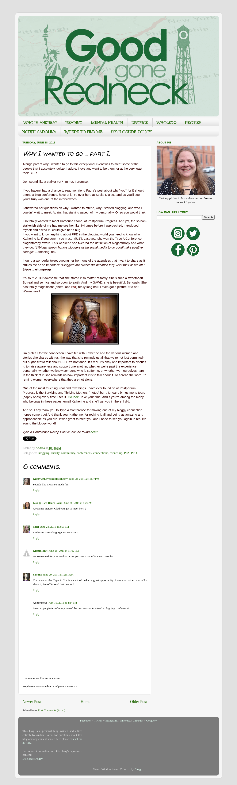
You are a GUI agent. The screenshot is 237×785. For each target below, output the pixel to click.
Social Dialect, (106, 194)
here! (94, 432)
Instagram (111, 720)
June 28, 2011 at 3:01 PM (54, 526)
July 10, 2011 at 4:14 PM (63, 602)
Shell (36, 526)
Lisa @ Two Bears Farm (47, 502)
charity (55, 453)
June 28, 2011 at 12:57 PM (84, 478)
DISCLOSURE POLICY (131, 131)
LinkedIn (138, 720)
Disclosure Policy (33, 758)
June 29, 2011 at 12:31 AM (58, 574)
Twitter (98, 720)
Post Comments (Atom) (51, 710)
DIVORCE (140, 122)
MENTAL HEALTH (107, 122)
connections (100, 453)
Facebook (85, 720)
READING (74, 122)
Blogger (139, 769)
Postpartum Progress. (103, 221)
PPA (126, 453)
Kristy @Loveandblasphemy (50, 478)
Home (85, 701)
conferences (84, 453)
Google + (151, 720)
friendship (116, 453)
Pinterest (125, 720)
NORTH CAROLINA (39, 131)
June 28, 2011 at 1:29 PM (78, 502)
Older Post (138, 701)
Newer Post (32, 701)
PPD (134, 453)
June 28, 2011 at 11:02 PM (64, 550)
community (68, 453)
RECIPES (193, 122)
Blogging (43, 453)
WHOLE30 (166, 122)
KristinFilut (40, 550)
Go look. (73, 397)
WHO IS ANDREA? (40, 122)
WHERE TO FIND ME (84, 131)
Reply (36, 490)
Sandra (37, 574)
